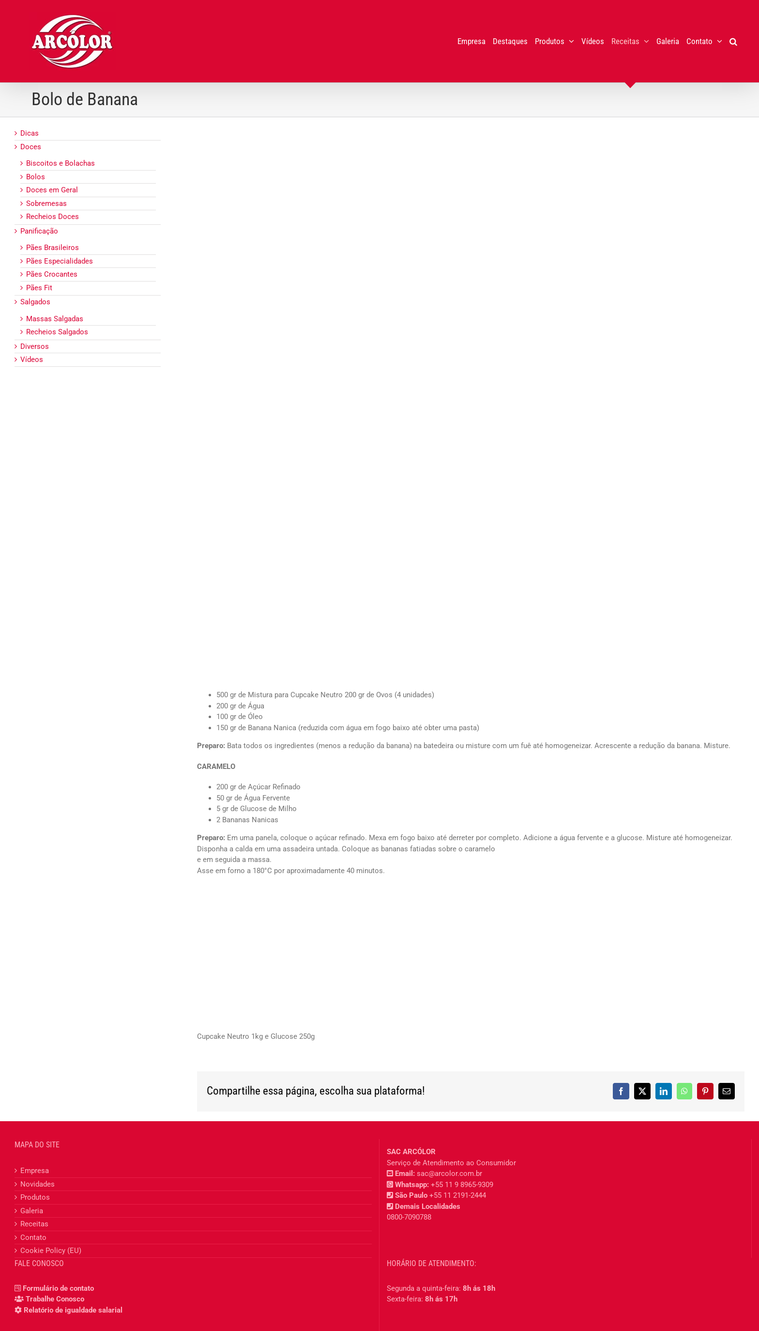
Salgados (35, 302)
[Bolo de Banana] (470, 401)
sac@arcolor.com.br (449, 1173)
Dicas (29, 133)
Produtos (35, 1197)
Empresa (34, 1170)
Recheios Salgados (57, 332)
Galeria (31, 1210)
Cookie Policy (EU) (50, 1250)
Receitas (34, 1224)
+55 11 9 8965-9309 (462, 1184)
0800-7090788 (409, 1217)
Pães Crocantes (51, 274)
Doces (30, 146)
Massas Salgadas (54, 318)
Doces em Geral (52, 190)
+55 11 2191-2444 (457, 1195)
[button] (733, 41)
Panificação (39, 231)
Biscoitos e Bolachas (60, 163)
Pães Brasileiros (52, 247)
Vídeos (31, 359)
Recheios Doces (52, 216)
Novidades (37, 1184)
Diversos (34, 346)
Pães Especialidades (59, 261)
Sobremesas (46, 203)
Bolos (35, 176)
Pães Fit (39, 287)
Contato (33, 1237)
